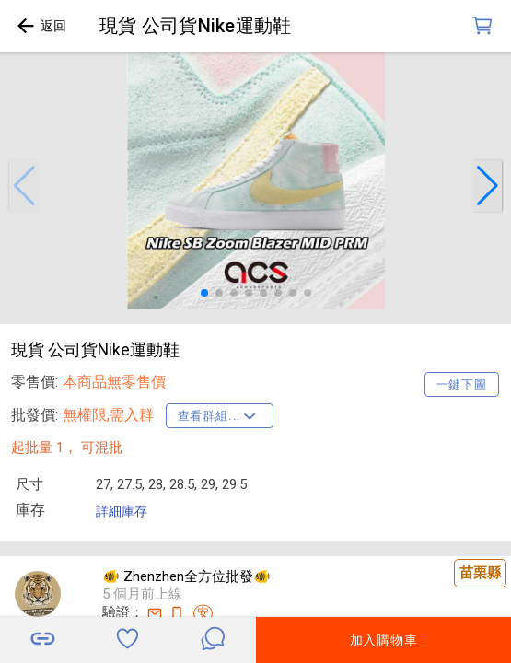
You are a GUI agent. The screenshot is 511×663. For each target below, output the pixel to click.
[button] (24, 186)
